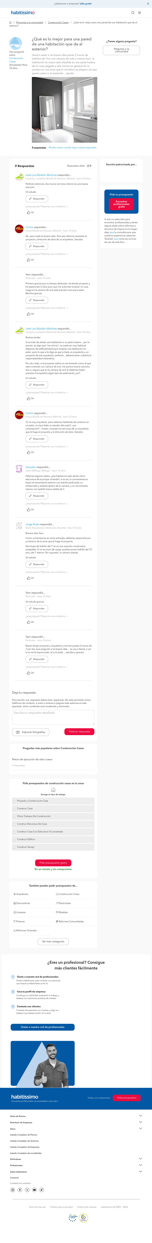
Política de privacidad (61, 1207)
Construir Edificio (26, 839)
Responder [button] (37, 199)
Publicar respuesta (79, 731)
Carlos (29, 227)
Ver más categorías (53, 941)
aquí (111, 232)
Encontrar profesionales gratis (121, 204)
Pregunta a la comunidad (121, 50)
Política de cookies (86, 1207)
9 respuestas (39, 148)
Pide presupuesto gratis (53, 863)
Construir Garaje (25, 847)
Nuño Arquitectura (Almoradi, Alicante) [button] (46, 528)
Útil (30, 212)
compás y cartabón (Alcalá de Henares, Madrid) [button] (51, 179)
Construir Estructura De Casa (32, 824)
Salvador (31, 467)
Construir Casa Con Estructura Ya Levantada (40, 832)
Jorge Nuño (32, 524)
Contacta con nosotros (20, 1183)
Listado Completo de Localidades (26, 1153)
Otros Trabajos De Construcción (33, 816)
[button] (15, 43)
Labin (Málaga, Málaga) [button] (38, 471)
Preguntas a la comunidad (29, 23)
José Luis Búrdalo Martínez (41, 175)
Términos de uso (37, 1207)
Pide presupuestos (126, 1098)
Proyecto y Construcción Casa (32, 801)
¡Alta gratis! (86, 4)
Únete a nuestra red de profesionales (42, 1027)
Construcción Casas (58, 23)
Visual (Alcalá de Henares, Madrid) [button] (44, 231)
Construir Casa (25, 809)
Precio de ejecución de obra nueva (32, 759)
